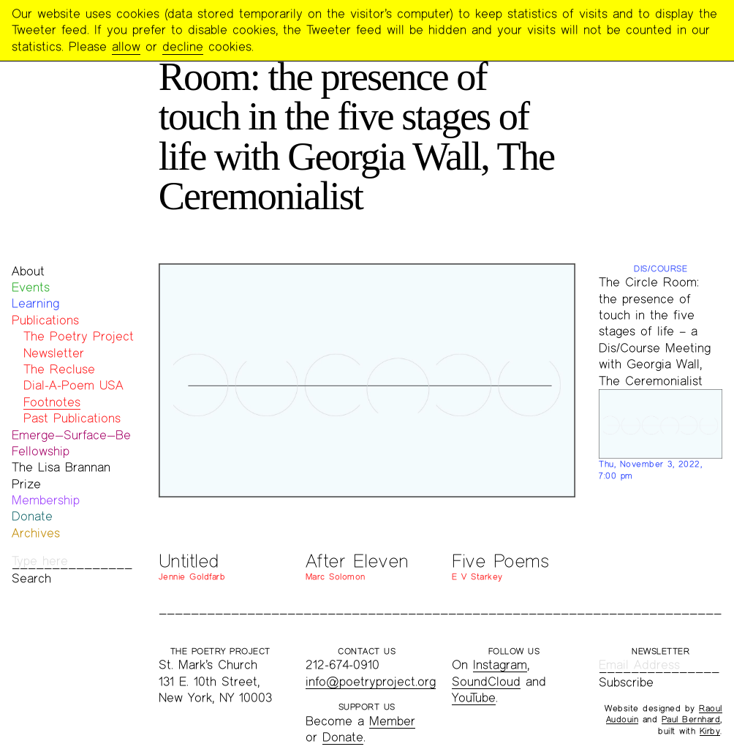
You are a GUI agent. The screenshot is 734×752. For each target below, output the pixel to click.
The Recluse (59, 369)
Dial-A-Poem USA (73, 385)
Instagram (500, 664)
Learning (35, 303)
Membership (46, 500)
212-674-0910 (342, 664)
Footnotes (51, 402)
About (28, 271)
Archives (36, 533)
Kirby (710, 731)
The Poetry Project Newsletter (78, 344)
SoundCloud (486, 681)
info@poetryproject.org (371, 681)
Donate (32, 516)
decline (182, 46)
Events (31, 287)
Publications (45, 320)
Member (392, 721)
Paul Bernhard (691, 719)
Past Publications (72, 418)
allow (126, 46)
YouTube (474, 697)
